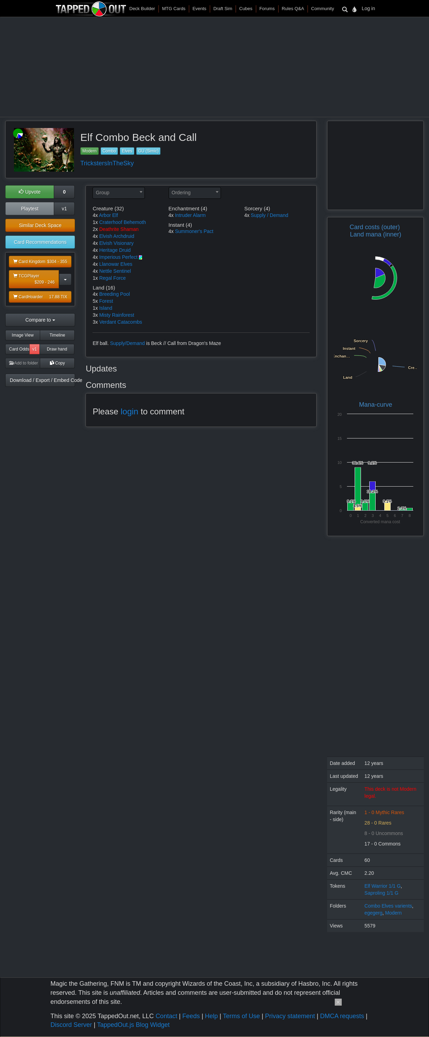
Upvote (29, 192)
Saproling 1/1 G (381, 893)
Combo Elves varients (388, 906)
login (130, 411)
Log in (368, 8)
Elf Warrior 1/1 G (382, 886)
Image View (23, 335)
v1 (64, 208)
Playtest (29, 208)
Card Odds (19, 349)
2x (95, 229)
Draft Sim (222, 8)
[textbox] (119, 192)
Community (322, 8)
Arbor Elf (108, 215)
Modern (89, 151)
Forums (267, 8)
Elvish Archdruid (116, 236)
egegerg (373, 913)
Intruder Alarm (190, 215)
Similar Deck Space (40, 225)
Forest (106, 301)
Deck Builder (142, 8)
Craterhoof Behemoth (122, 222)
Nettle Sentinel (115, 271)
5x (95, 301)
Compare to (40, 320)
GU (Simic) (148, 151)
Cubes (245, 8)
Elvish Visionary (116, 243)
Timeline (57, 335)
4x (95, 215)
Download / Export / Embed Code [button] (42, 380)
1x (95, 222)
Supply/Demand (127, 343)
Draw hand (57, 349)
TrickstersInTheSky (107, 163)
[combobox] (119, 193)
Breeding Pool (114, 294)
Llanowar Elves (115, 264)
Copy (57, 363)
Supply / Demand (269, 215)
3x (95, 315)
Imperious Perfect (118, 257)
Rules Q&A (293, 8)
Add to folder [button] (23, 363)
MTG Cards (173, 8)
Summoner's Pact (194, 231)
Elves (127, 151)
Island (105, 308)
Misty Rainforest (116, 315)
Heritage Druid (115, 250)
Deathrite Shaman (119, 229)
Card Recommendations (40, 242)
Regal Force (112, 278)
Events (199, 8)
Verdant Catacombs (120, 322)
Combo (109, 151)
